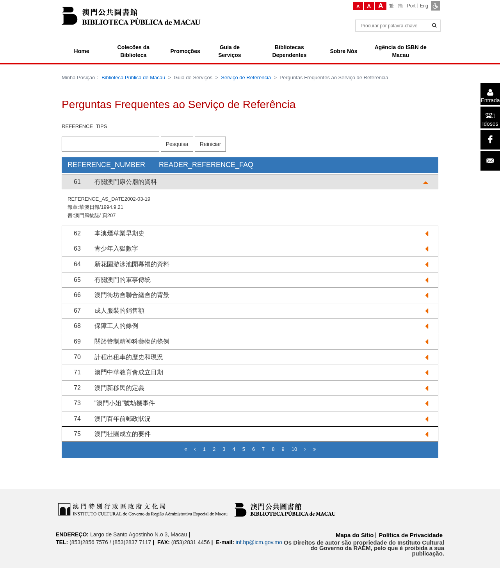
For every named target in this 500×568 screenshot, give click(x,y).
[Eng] (424, 6)
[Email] (490, 161)
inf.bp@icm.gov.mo (259, 542)
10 (294, 449)
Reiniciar (210, 144)
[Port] (411, 6)
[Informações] (434, 25)
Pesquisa (177, 144)
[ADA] (435, 6)
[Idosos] (490, 117)
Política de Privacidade (411, 535)
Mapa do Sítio (355, 535)
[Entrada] (490, 94)
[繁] (391, 6)
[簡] (400, 6)
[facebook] (490, 140)
